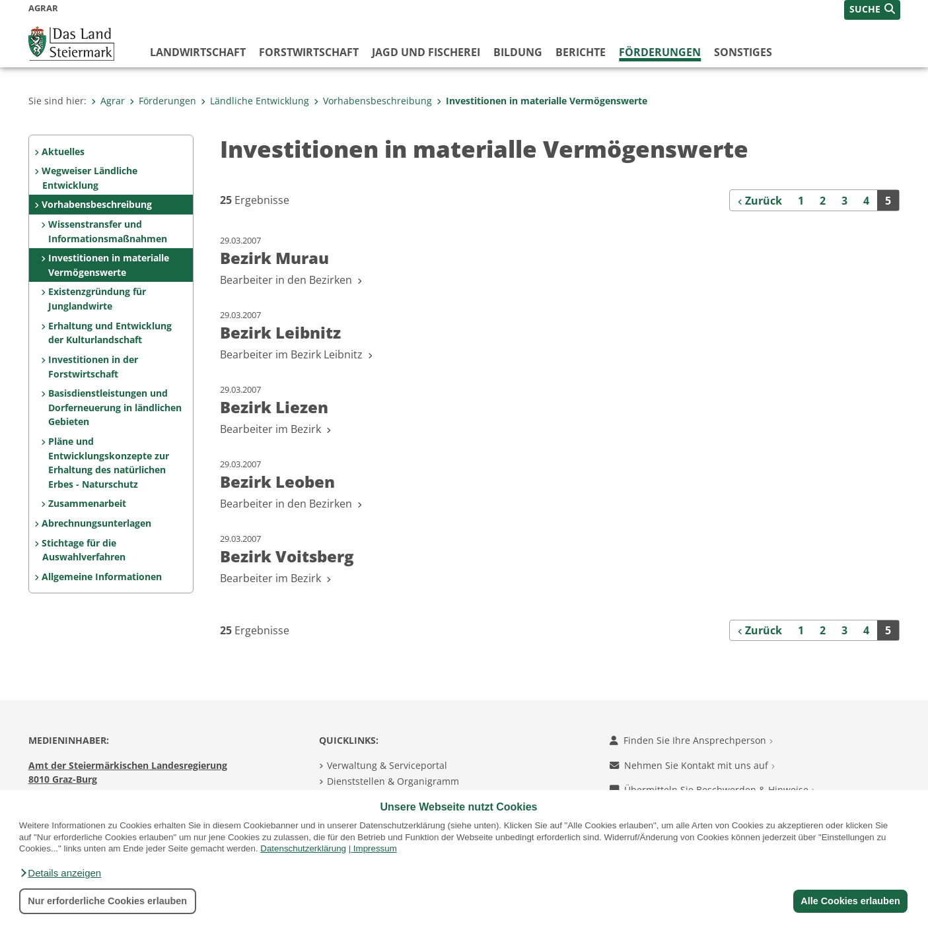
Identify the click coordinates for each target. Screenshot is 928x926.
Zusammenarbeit (87, 503)
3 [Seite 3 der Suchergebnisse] (844, 200)
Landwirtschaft (198, 52)
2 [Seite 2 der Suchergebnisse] (823, 200)
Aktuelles (63, 151)
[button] (60, 873)
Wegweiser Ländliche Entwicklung (89, 177)
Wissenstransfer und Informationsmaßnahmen (107, 231)
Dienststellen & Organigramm (393, 781)
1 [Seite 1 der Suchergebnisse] (801, 200)
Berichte (580, 52)
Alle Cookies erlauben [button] (850, 901)
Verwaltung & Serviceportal (387, 765)
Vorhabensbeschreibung (373, 100)
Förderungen (660, 52)
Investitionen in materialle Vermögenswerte (542, 100)
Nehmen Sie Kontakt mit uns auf (692, 765)
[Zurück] (760, 200)
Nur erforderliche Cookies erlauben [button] (107, 901)
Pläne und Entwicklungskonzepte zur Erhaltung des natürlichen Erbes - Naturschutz (108, 462)
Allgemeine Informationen (102, 576)
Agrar (108, 100)
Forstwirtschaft (309, 52)
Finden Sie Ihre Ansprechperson (691, 740)
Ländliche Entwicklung (255, 100)
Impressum (375, 848)
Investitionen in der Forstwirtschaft (93, 366)
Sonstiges (743, 52)
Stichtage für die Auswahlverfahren (83, 550)
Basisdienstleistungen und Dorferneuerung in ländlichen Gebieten (115, 407)
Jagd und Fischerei (426, 52)
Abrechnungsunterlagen (96, 523)
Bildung (517, 52)
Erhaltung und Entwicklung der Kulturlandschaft (110, 333)
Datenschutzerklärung (303, 848)
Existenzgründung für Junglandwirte (97, 298)
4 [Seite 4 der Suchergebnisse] (866, 200)
